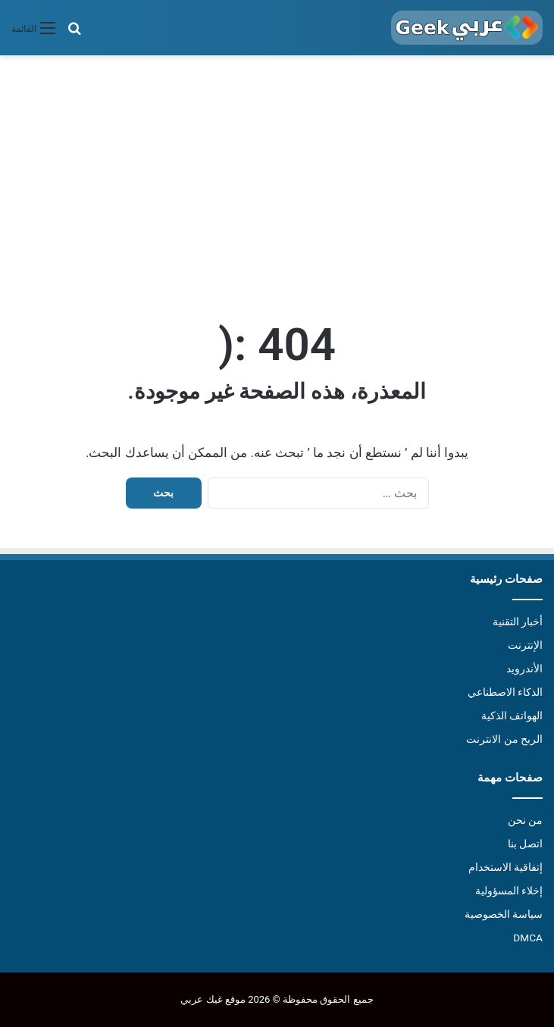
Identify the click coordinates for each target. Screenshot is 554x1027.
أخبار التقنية (518, 621)
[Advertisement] (277, 184)
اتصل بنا (525, 844)
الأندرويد (524, 668)
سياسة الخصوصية (504, 914)
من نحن (525, 820)
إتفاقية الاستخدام (505, 867)
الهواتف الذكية (512, 715)
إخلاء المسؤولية (509, 891)
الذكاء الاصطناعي (505, 692)
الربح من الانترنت (504, 739)
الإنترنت (525, 645)
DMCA (528, 938)
